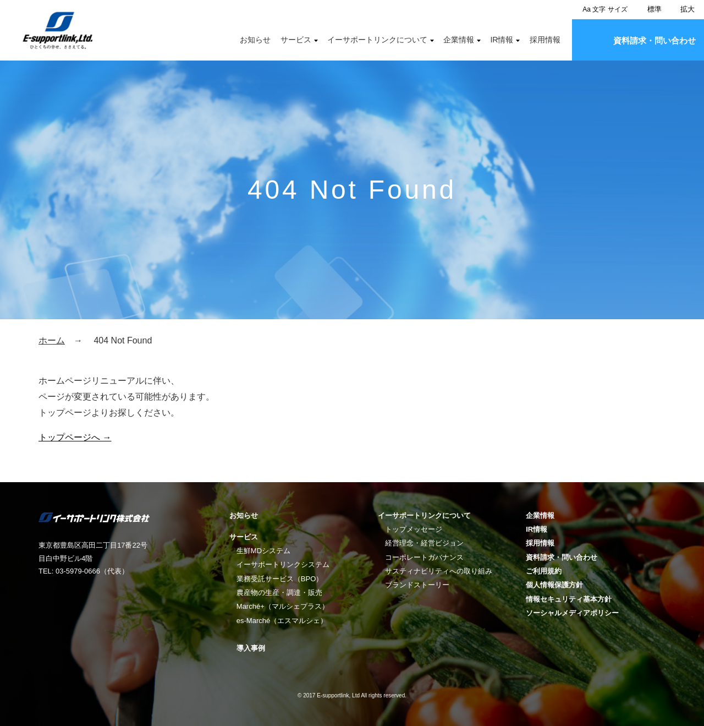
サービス (295, 39)
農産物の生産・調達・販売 (279, 592)
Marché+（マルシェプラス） (283, 606)
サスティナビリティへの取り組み (438, 571)
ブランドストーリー (417, 585)
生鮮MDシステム (263, 551)
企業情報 (458, 39)
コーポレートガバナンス (424, 557)
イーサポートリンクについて (377, 39)
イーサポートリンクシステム (283, 564)
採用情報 (545, 39)
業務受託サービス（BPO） (280, 579)
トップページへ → (74, 437)
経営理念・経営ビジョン (424, 543)
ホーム (51, 340)
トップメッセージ (413, 529)
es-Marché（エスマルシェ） (282, 620)
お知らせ (255, 39)
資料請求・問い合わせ (654, 40)
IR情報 (501, 39)
